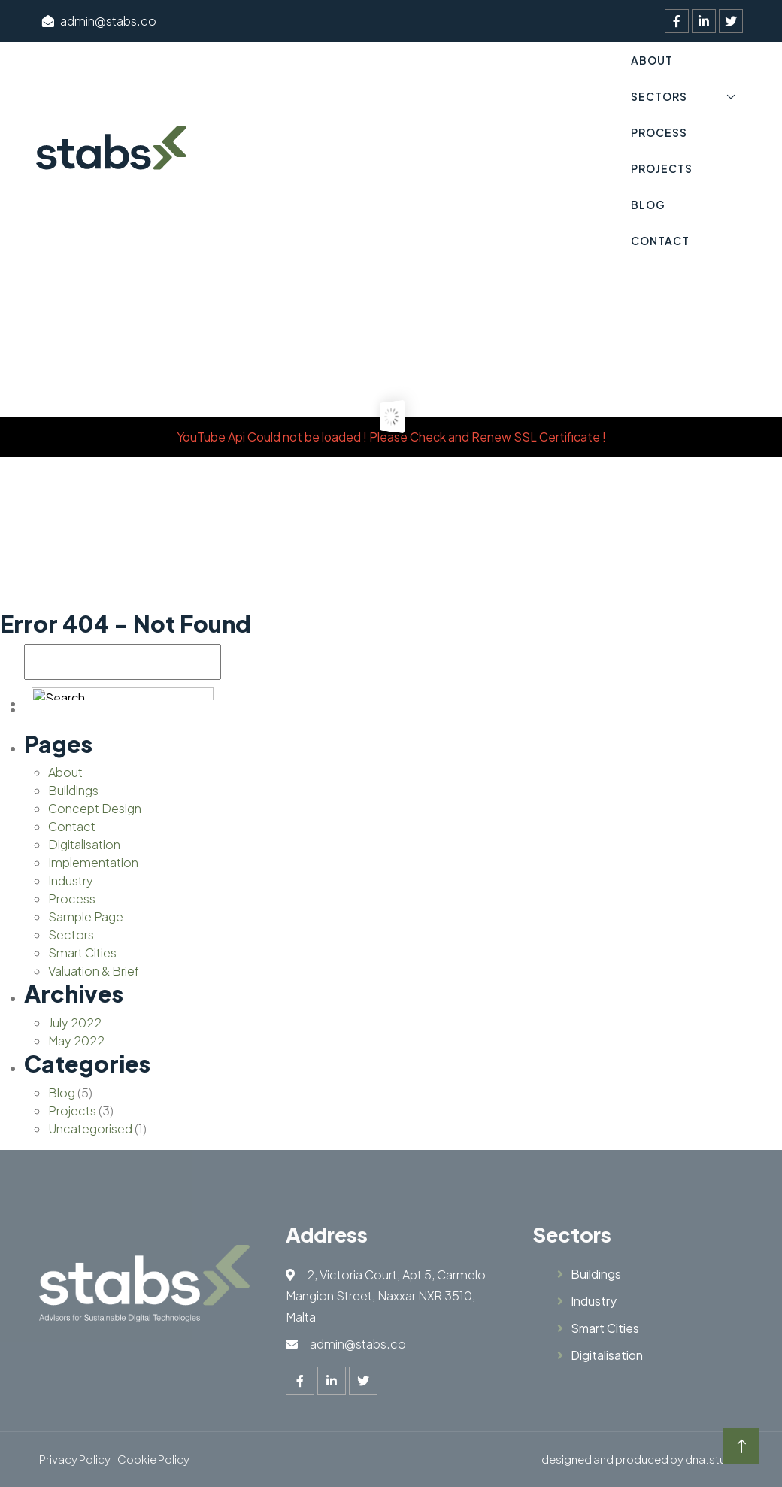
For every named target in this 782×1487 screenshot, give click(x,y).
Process (659, 132)
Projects (662, 168)
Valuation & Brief (93, 971)
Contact (660, 240)
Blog (648, 204)
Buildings (73, 790)
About (652, 60)
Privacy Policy (75, 1459)
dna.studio (714, 1459)
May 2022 (76, 1040)
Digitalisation (84, 844)
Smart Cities (82, 952)
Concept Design (94, 808)
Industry (70, 880)
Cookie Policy (153, 1459)
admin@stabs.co (99, 21)
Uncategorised (90, 1128)
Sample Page (85, 916)
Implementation (93, 862)
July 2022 (75, 1022)
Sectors (659, 96)
